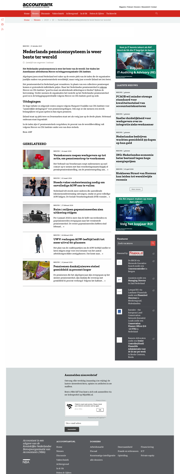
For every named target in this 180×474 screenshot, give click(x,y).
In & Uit (83, 13)
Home (27, 13)
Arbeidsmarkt (97, 447)
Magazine (122, 7)
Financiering (147, 447)
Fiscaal (93, 451)
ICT (142, 451)
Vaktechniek (58, 13)
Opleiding (123, 455)
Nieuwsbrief (146, 7)
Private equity (147, 455)
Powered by (135, 253)
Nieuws (35, 13)
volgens (103, 87)
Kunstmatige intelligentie (102, 455)
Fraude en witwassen (128, 451)
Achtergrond (72, 13)
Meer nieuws (136, 189)
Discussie (45, 13)
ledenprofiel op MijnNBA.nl (80, 395)
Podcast (130, 7)
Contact (154, 7)
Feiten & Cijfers (97, 13)
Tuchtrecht (111, 13)
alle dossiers (96, 460)
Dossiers (137, 7)
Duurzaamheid (125, 447)
